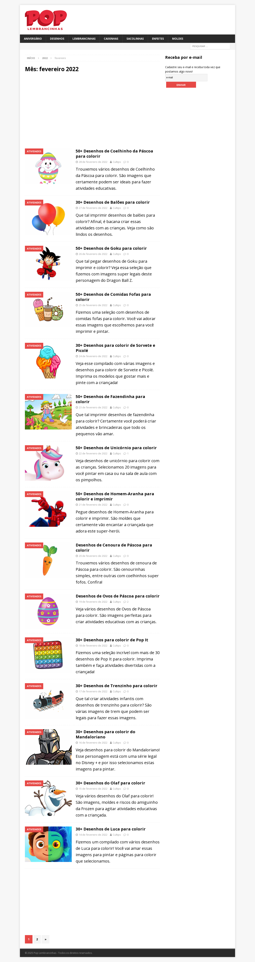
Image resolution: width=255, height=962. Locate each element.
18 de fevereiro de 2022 (93, 645)
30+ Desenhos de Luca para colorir (111, 829)
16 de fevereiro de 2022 (93, 743)
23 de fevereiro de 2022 (93, 407)
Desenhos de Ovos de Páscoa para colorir (118, 596)
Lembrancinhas (85, 38)
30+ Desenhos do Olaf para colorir (110, 783)
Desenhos (58, 38)
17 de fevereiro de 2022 (93, 691)
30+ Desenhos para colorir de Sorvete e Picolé (115, 348)
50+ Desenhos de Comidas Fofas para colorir (113, 297)
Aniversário (33, 38)
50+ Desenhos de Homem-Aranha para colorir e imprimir (115, 496)
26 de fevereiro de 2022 (93, 254)
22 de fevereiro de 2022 (93, 453)
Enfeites (161, 38)
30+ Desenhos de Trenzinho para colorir (116, 686)
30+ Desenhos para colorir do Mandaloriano (105, 734)
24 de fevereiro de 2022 (93, 356)
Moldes (181, 38)
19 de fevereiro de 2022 (93, 602)
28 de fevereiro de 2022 (93, 162)
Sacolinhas (137, 38)
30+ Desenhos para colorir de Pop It (112, 640)
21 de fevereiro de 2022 (93, 505)
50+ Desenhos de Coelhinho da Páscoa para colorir (114, 153)
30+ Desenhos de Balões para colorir (113, 202)
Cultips (117, 162)
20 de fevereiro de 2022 (93, 556)
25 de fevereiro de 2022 (93, 305)
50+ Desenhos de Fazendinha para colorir (110, 399)
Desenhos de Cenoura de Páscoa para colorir (114, 547)
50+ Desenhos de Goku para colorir (111, 248)
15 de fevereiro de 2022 (93, 789)
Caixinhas (113, 38)
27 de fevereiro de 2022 (93, 208)
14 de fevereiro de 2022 (93, 834)
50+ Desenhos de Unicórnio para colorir (116, 448)
